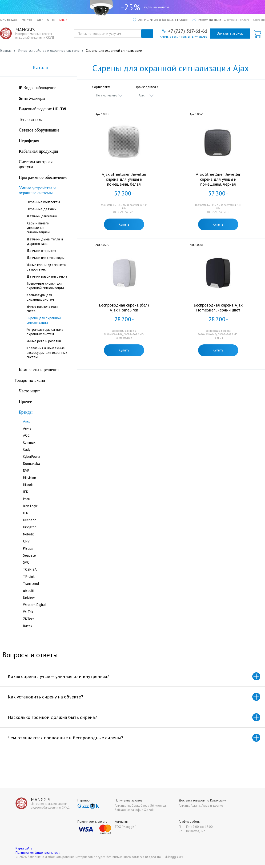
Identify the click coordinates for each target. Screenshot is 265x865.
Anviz (27, 428)
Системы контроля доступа (36, 164)
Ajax (26, 421)
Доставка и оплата (236, 19)
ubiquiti (28, 590)
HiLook (28, 484)
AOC (26, 435)
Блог (39, 19)
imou (26, 499)
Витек (27, 626)
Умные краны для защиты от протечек (46, 267)
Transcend (31, 583)
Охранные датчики (41, 209)
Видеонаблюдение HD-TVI (42, 108)
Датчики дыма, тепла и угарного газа (45, 241)
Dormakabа (31, 463)
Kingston (29, 527)
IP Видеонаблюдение (37, 87)
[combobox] (109, 95)
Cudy (26, 449)
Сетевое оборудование (39, 130)
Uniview (29, 597)
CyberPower (31, 456)
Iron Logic (30, 506)
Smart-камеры (32, 98)
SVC (26, 562)
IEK (25, 492)
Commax (29, 442)
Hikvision (29, 477)
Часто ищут (29, 390)
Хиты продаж (8, 19)
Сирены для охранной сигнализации (44, 320)
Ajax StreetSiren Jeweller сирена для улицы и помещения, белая (124, 179)
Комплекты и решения (39, 369)
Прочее (25, 401)
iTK (25, 513)
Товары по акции (29, 380)
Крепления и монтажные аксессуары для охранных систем (47, 352)
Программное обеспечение (43, 177)
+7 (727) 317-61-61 (187, 30)
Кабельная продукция (38, 151)
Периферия (29, 140)
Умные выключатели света (42, 308)
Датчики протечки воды (45, 257)
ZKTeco (29, 619)
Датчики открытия (41, 250)
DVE (26, 470)
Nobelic (28, 534)
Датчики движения (42, 216)
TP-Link (29, 576)
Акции (63, 19)
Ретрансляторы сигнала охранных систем (45, 331)
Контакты (259, 19)
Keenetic (29, 520)
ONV (26, 541)
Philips (28, 548)
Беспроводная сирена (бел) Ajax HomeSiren (124, 307)
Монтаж (27, 19)
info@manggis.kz (206, 19)
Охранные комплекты (43, 202)
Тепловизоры (31, 119)
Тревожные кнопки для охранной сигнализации (45, 285)
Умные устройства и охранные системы (37, 190)
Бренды (25, 412)
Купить (124, 224)
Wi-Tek (28, 612)
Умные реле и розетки (44, 341)
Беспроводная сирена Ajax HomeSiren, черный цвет (218, 307)
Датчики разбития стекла (47, 276)
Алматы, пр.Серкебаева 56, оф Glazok (160, 19)
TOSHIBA (30, 569)
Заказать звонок (230, 33)
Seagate (29, 555)
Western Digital (34, 604)
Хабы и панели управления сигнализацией (38, 227)
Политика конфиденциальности (38, 852)
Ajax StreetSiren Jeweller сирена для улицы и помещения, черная (218, 179)
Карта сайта (24, 848)
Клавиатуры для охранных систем (40, 297)
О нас (51, 19)
